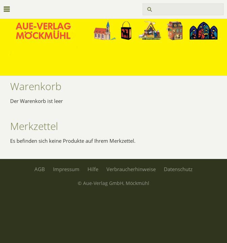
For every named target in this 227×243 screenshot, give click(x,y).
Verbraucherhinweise (131, 169)
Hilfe (92, 169)
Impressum (66, 169)
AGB (39, 169)
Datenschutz (178, 169)
